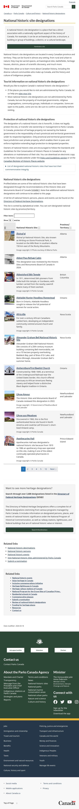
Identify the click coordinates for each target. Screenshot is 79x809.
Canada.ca (8, 13)
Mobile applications (14, 788)
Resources (16, 608)
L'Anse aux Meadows (26, 415)
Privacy (46, 788)
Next (52, 469)
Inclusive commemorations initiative (27, 583)
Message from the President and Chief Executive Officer (13, 685)
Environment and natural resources (19, 760)
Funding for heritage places (23, 605)
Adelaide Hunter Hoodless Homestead (35, 297)
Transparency (10, 680)
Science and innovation (49, 746)
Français (72, 2)
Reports (7, 699)
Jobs (5, 726)
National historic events (18, 554)
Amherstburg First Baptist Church (33, 368)
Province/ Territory (66, 226)
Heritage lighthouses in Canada (25, 586)
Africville (21, 314)
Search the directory (39, 530)
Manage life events (47, 765)
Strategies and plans (13, 696)
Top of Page (10, 803)
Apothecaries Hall (25, 438)
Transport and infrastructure (52, 731)
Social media (11, 783)
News (30, 680)
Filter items (19, 216)
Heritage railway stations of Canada (27, 589)
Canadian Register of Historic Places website (24, 161)
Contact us (16, 610)
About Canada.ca (13, 793)
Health (6, 750)
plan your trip (25, 93)
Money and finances (48, 741)
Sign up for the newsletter (60, 709)
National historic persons (19, 551)
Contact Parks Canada (14, 664)
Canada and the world (49, 736)
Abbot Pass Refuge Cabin (28, 258)
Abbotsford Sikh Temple (28, 274)
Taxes (6, 755)
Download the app (61, 713)
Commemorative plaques (22, 597)
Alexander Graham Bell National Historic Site (36, 338)
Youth (42, 760)
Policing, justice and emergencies (54, 726)
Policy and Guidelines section (53, 157)
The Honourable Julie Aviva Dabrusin (63, 681)
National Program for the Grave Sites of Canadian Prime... (36, 591)
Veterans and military (49, 755)
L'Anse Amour (23, 394)
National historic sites (38, 683)
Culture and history (33, 13)
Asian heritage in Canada (22, 580)
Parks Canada (19, 13)
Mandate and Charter (13, 677)
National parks (34, 686)
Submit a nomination (17, 561)
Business (7, 741)
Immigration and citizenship (16, 731)
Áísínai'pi (21, 233)
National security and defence (16, 765)
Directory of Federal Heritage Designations (23, 201)
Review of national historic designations (29, 602)
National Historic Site (28, 227)
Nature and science (37, 698)
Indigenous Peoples (48, 750)
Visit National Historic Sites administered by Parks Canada (34, 557)
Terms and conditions (38, 677)
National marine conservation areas (37, 691)
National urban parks (37, 695)
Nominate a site (39, 46)
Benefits (7, 746)
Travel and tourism (12, 736)
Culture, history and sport (14, 770)
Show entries (12, 220)
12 (47, 470)
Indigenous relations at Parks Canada (14, 692)
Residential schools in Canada (24, 594)
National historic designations (53, 13)
